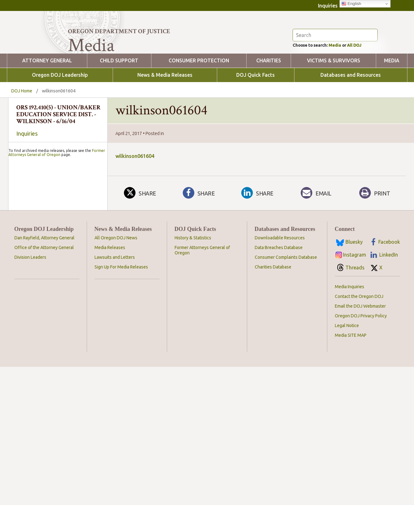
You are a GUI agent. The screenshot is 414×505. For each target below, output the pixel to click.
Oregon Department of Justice (119, 31)
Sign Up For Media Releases (121, 398)
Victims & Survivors (333, 93)
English (351, 3)
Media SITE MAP (350, 466)
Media (343, 77)
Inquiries (328, 5)
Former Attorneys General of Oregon (56, 315)
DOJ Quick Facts (255, 107)
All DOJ (367, 77)
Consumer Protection (199, 93)
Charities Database (273, 398)
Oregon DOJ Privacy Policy (361, 447)
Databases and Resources (350, 107)
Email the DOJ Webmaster (360, 437)
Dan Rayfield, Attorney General (44, 369)
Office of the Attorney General (44, 378)
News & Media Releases (164, 107)
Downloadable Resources (280, 369)
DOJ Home (21, 123)
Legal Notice (347, 456)
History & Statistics (193, 369)
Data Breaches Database (279, 378)
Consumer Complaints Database (286, 388)
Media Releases (110, 378)
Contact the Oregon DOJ (359, 427)
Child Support (119, 93)
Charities (268, 93)
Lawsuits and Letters (115, 388)
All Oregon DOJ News (116, 369)
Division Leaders (30, 388)
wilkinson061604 (134, 188)
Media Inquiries (349, 417)
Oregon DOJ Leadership (60, 107)
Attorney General (47, 93)
